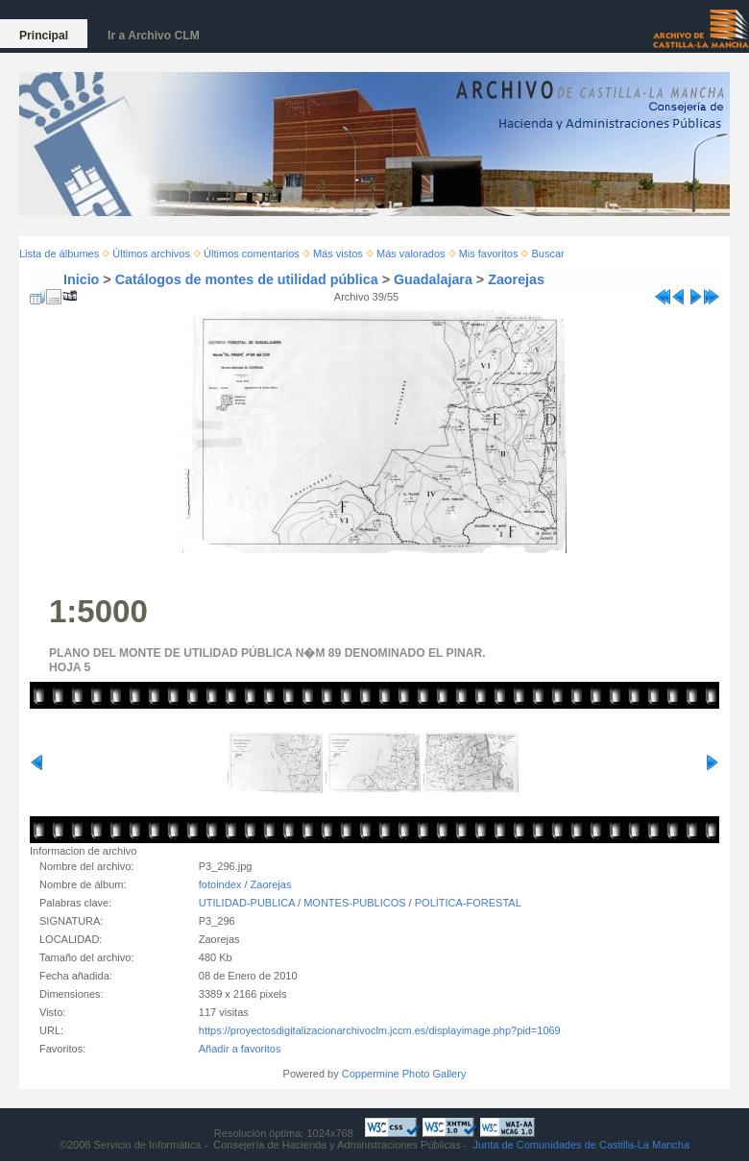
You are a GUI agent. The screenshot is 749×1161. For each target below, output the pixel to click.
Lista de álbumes (59, 253)
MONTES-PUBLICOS (354, 902)
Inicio (81, 279)
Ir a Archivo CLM (154, 35)
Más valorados (411, 253)
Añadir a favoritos (240, 1048)
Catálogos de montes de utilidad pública (246, 279)
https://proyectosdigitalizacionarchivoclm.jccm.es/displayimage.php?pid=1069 (380, 1030)
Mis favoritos (489, 253)
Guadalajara (433, 279)
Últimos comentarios (252, 253)
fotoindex (220, 884)
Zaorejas (516, 279)
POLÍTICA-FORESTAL (468, 902)
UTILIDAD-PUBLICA (247, 902)
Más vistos (338, 253)
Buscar (548, 253)
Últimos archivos (151, 253)
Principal (43, 35)
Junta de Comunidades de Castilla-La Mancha (580, 1144)
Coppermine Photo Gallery (404, 1073)
